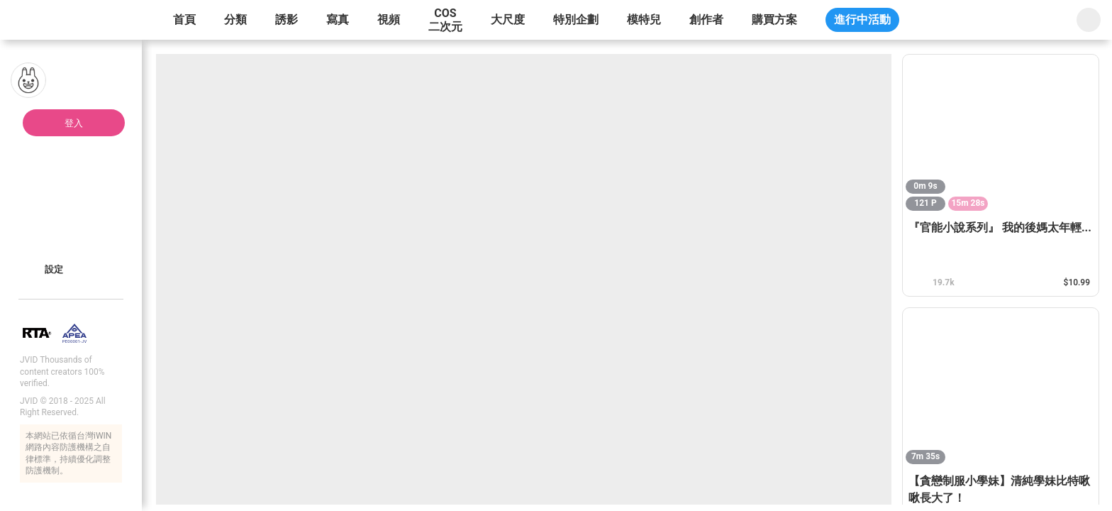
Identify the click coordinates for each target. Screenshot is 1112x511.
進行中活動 (862, 19)
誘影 (286, 19)
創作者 (706, 19)
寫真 (337, 19)
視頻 (388, 19)
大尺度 (508, 19)
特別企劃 (576, 19)
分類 (235, 19)
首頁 (184, 19)
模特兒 (644, 19)
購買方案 (774, 19)
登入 (74, 123)
